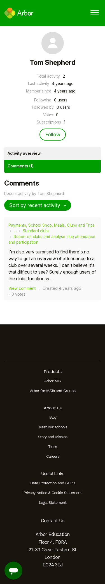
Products (52, 371)
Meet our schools (52, 427)
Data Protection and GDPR (52, 483)
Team (52, 446)
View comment (22, 288)
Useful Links (52, 473)
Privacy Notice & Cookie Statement (53, 492)
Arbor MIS (52, 381)
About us (52, 407)
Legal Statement (52, 502)
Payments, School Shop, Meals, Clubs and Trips (51, 225)
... (15, 231)
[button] (94, 12)
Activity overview (24, 153)
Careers (52, 456)
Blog (52, 417)
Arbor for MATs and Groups (52, 390)
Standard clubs (36, 231)
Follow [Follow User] (52, 134)
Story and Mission (52, 437)
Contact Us (52, 520)
